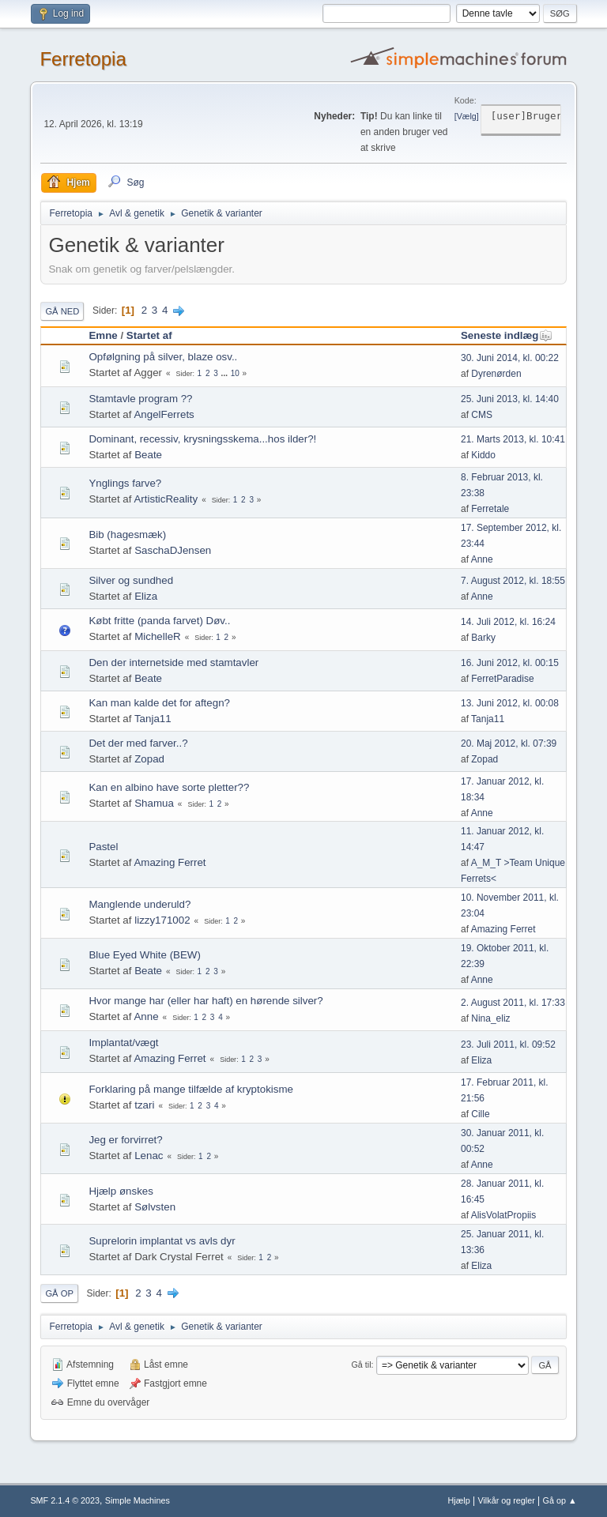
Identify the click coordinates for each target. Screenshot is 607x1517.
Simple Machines (137, 1500)
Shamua (154, 803)
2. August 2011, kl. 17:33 (513, 1002)
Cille (480, 1114)
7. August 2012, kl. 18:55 (513, 580)
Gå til (361, 1364)
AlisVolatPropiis (504, 1215)
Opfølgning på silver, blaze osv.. (163, 357)
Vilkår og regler (505, 1500)
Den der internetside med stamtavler (173, 662)
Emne (103, 335)
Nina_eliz (490, 1018)
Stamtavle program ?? (140, 399)
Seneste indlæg (507, 335)
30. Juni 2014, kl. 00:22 (510, 357)
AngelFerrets (164, 414)
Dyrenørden (496, 373)
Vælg (467, 116)
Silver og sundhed (131, 580)
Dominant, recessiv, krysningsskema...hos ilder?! (202, 439)
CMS (481, 414)
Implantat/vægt (123, 1042)
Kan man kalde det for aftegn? (159, 703)
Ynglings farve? (125, 483)
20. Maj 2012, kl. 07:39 (508, 743)
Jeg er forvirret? (125, 1140)
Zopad (149, 759)
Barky (483, 637)
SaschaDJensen (172, 550)
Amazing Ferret (169, 862)
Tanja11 (153, 719)
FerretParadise (502, 678)
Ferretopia (83, 59)
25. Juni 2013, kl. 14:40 (510, 399)
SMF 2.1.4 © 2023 (65, 1500)
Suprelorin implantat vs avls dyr (162, 1241)
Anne (482, 559)
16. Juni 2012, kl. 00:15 (510, 662)
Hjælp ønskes (121, 1191)
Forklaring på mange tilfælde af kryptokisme (191, 1089)
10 (235, 373)
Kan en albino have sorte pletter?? (169, 787)
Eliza (145, 596)
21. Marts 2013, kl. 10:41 (513, 439)
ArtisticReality (166, 499)
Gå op (59, 1293)
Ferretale (490, 508)
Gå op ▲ (560, 1500)
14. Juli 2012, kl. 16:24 (508, 621)
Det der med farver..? (138, 743)
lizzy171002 (162, 920)
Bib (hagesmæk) (127, 534)
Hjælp (459, 1500)
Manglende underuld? (139, 904)
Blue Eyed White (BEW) (144, 955)
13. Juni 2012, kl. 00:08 (510, 703)
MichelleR (157, 636)
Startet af (149, 335)
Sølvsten (154, 1207)
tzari (144, 1105)
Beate (148, 455)
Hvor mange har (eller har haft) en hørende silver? (205, 1001)
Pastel (103, 847)
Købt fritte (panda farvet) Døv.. (159, 621)
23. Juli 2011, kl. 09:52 (508, 1044)
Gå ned (62, 311)
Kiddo (483, 455)
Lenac (148, 1155)
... (225, 373)
